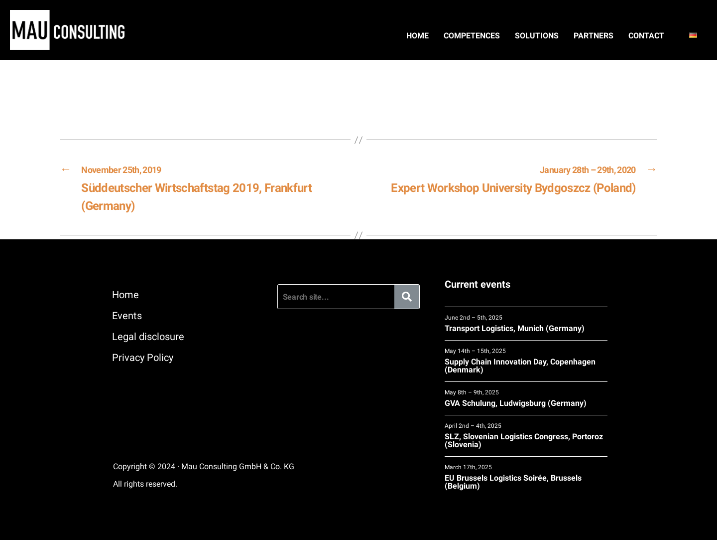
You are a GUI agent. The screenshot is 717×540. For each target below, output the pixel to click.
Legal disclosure (148, 337)
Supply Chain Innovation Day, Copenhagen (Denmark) (526, 361)
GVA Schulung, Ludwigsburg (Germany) (526, 398)
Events (127, 316)
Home (417, 35)
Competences (472, 35)
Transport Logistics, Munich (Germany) (526, 323)
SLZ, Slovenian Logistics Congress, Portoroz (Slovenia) (526, 435)
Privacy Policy (142, 357)
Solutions (537, 35)
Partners (593, 35)
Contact (646, 35)
